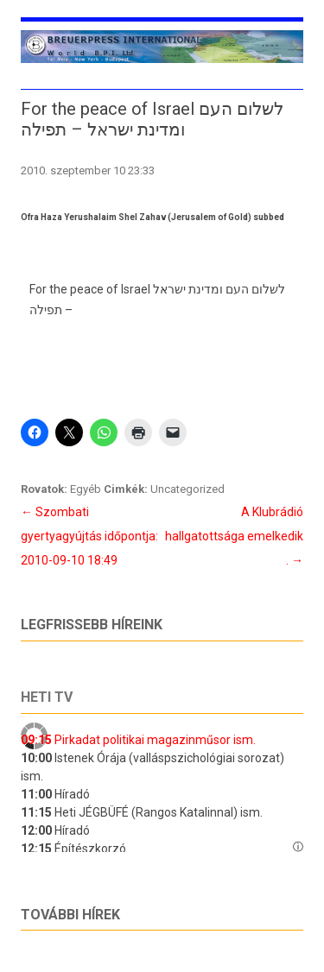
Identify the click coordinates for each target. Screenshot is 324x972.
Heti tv (47, 697)
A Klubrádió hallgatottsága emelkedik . (234, 536)
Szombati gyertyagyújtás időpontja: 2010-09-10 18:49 (89, 536)
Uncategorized (187, 489)
